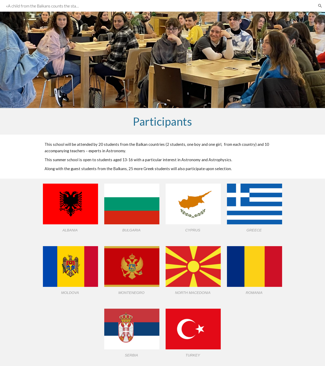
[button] (320, 6)
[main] (162, 121)
